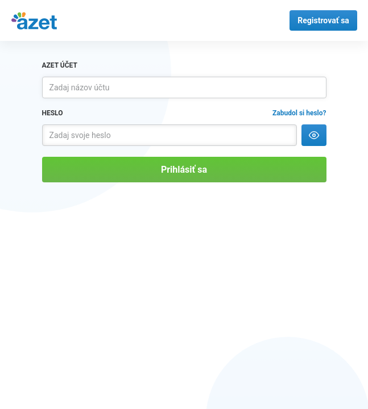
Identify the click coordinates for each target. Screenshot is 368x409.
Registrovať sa (323, 20)
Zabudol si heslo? (299, 113)
